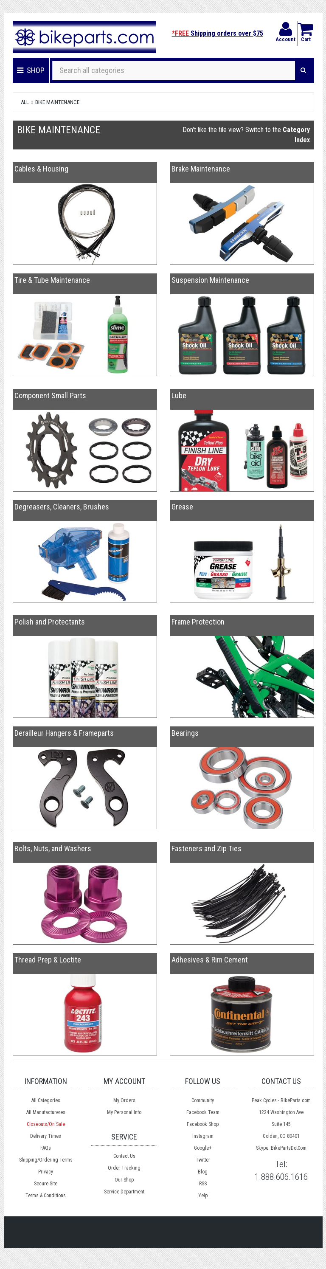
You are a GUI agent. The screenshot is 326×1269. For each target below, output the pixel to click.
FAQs (45, 1148)
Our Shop (124, 1180)
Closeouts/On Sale (46, 1124)
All (25, 102)
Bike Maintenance (57, 102)
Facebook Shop (203, 1124)
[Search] (303, 70)
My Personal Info (124, 1112)
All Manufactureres (45, 1112)
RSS (203, 1184)
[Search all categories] (173, 70)
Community (202, 1100)
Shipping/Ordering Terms (46, 1160)
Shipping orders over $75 (217, 33)
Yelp (203, 1196)
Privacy (45, 1172)
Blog (203, 1172)
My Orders (124, 1100)
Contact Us (124, 1156)
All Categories (45, 1100)
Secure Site (45, 1184)
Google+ (202, 1148)
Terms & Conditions (45, 1196)
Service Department (124, 1192)
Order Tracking (124, 1168)
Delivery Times (45, 1136)
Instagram (203, 1136)
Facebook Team (202, 1112)
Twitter (203, 1160)
